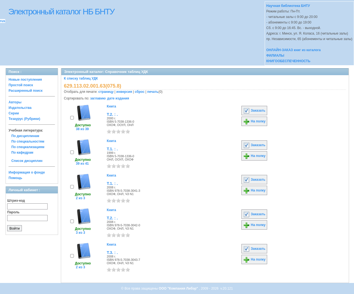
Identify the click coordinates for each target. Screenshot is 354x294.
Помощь (15, 178)
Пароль (13, 212)
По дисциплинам (25, 136)
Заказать (254, 110)
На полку (254, 121)
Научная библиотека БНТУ (288, 6)
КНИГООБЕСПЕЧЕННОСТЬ (288, 61)
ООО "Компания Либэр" (179, 288)
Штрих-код (16, 201)
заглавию (98, 98)
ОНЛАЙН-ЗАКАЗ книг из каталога (293, 50)
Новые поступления (25, 80)
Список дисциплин (27, 161)
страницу (106, 92)
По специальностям (27, 141)
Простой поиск (21, 85)
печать (152, 92)
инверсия (124, 92)
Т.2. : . (112, 114)
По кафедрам (22, 152)
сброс (139, 92)
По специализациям (27, 147)
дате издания (118, 98)
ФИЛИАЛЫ (275, 55)
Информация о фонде (27, 172)
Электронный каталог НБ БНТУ (61, 11)
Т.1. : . (112, 149)
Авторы (15, 102)
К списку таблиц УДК (81, 78)
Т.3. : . (112, 252)
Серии (14, 113)
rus (2, 21)
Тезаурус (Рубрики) (24, 119)
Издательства (20, 108)
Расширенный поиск (26, 91)
